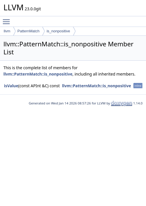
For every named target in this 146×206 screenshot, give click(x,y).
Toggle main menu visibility (8, 19)
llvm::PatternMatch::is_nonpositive (37, 74)
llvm (7, 31)
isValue (11, 85)
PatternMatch (28, 31)
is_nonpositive (58, 31)
